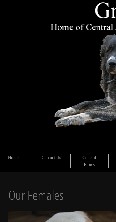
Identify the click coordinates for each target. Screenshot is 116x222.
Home (13, 157)
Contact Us (51, 157)
